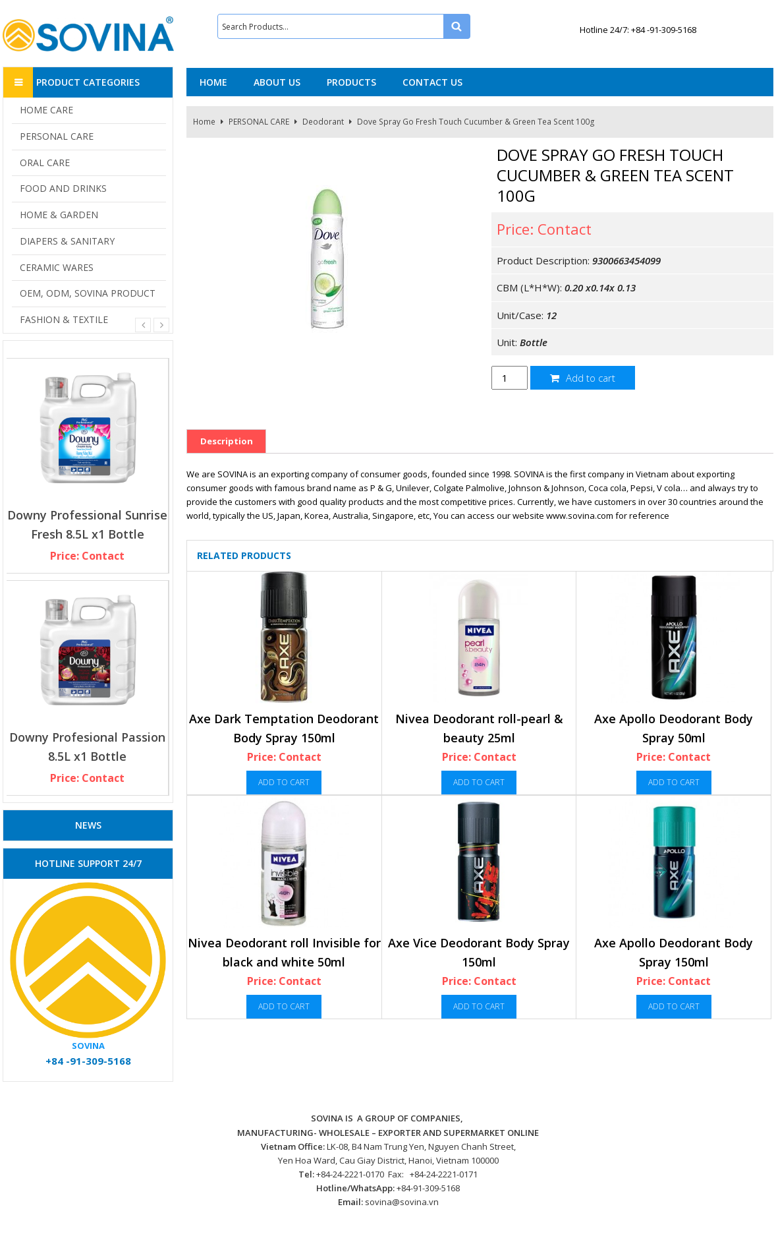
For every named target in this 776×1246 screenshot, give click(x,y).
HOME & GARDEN (59, 214)
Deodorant (323, 121)
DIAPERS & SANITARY (67, 241)
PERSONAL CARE (259, 121)
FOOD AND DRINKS (63, 188)
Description (226, 441)
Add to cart (582, 377)
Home (204, 121)
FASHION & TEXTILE (64, 319)
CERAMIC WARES (57, 267)
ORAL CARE (45, 162)
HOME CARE (46, 110)
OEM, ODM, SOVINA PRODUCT (87, 293)
